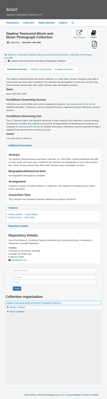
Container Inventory (64, 69)
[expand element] (8, 307)
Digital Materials (47, 22)
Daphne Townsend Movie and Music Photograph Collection (34, 303)
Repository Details (18, 226)
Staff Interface (30, 395)
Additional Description (20, 145)
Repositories (12, 22)
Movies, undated (17, 307)
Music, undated (17, 311)
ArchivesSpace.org (50, 395)
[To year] (53, 282)
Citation (93, 34)
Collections (28, 22)
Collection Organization (41, 69)
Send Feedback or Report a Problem (83, 395)
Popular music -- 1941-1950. (21, 217)
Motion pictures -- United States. (23, 214)
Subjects (63, 22)
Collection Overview (17, 69)
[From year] (53, 277)
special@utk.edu (19, 260)
